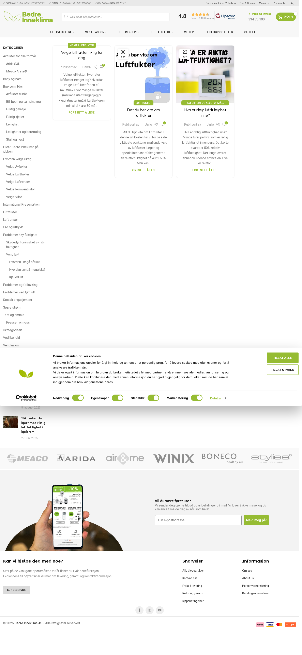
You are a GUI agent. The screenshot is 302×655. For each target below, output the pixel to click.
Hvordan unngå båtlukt (24, 262)
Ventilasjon (11, 345)
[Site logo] (28, 16)
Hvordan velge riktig (17, 159)
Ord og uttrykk (13, 227)
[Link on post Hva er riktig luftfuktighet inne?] (205, 74)
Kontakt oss (189, 578)
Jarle (148, 124)
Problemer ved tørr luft (19, 292)
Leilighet (12, 124)
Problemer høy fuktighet (20, 235)
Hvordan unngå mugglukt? (27, 270)
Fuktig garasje (16, 109)
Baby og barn (12, 79)
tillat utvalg (268, 618)
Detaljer (216, 647)
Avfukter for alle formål (19, 56)
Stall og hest (15, 139)
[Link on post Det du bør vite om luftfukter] (143, 74)
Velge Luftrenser (18, 182)
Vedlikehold (11, 338)
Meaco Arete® (16, 71)
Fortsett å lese (82, 112)
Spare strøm (11, 307)
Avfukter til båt (16, 94)
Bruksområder (13, 86)
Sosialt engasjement (17, 300)
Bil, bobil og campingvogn (24, 102)
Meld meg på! (256, 520)
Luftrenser (10, 220)
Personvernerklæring (255, 585)
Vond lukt (12, 254)
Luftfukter (10, 212)
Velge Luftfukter (17, 174)
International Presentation (21, 204)
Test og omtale (13, 315)
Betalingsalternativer (255, 593)
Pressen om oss (18, 322)
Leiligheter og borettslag (23, 132)
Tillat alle (268, 606)
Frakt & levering (192, 585)
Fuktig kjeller (15, 117)
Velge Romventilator (20, 189)
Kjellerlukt (16, 277)
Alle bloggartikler (193, 570)
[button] (205, 15)
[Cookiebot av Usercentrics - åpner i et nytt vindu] (26, 647)
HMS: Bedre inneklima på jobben (21, 149)
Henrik (86, 67)
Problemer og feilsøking (20, 285)
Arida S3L (13, 64)
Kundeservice (16, 589)
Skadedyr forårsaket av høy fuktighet (25, 244)
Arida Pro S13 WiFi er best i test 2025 (31, 396)
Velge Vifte (14, 197)
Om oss (247, 570)
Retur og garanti (192, 593)
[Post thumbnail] (10, 400)
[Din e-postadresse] (198, 520)
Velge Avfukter (16, 167)
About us (248, 578)
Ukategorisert (12, 330)
